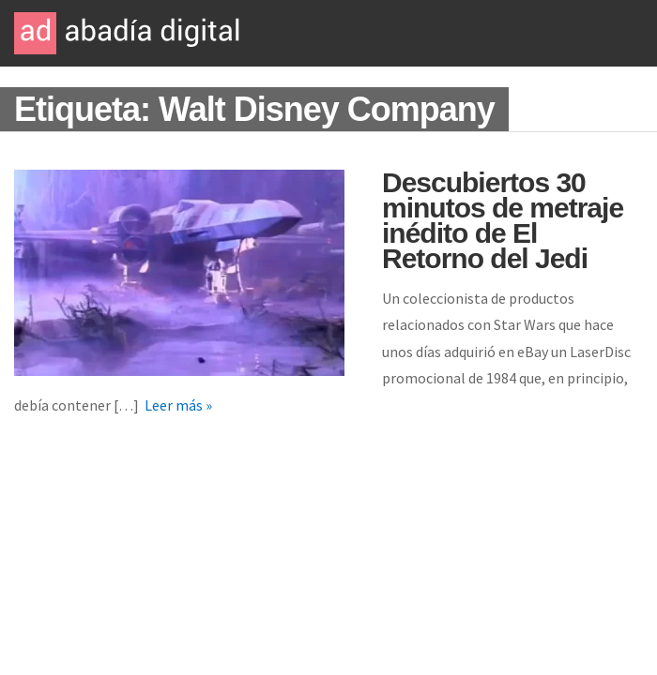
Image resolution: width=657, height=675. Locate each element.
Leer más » (178, 405)
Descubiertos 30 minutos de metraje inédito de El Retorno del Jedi (502, 220)
